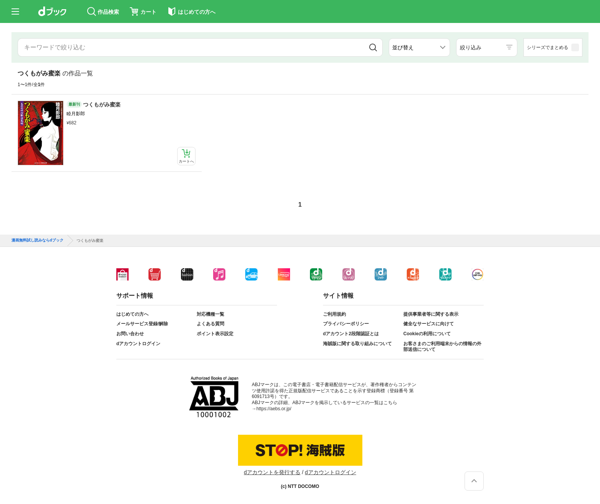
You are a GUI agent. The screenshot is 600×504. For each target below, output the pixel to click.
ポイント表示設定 (215, 333)
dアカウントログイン (138, 343)
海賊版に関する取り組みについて (357, 343)
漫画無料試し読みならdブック (37, 240)
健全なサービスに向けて (428, 323)
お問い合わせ (130, 333)
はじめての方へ (132, 314)
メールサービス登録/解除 (142, 323)
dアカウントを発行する (272, 472)
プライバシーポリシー (346, 323)
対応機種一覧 (210, 314)
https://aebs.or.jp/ (273, 408)
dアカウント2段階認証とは (351, 333)
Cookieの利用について (427, 333)
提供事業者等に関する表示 (430, 314)
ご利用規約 (334, 314)
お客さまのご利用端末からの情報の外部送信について (442, 346)
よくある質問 (210, 323)
